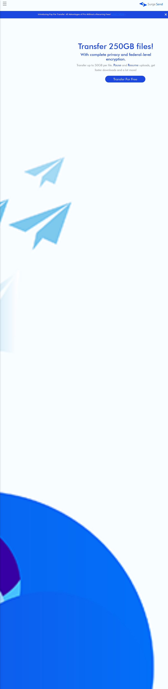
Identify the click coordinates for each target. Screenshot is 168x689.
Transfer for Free (125, 79)
